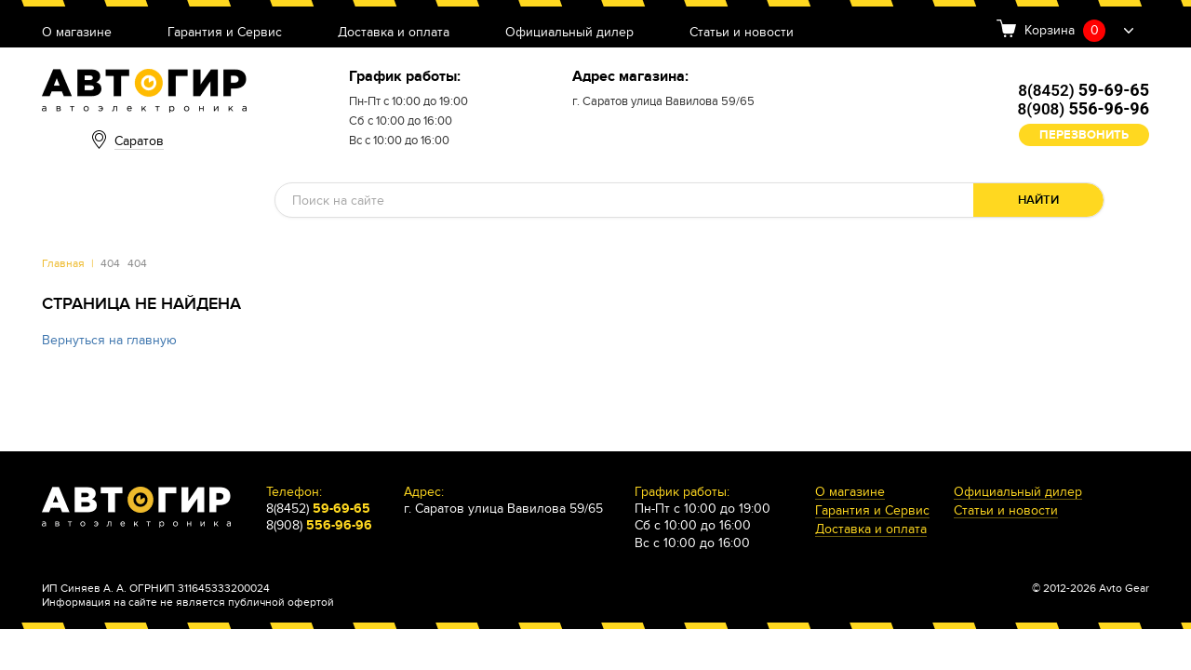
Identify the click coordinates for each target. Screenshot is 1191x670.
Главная (63, 263)
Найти (1038, 200)
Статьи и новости (741, 33)
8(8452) (1083, 90)
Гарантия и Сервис (224, 33)
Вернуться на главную (109, 340)
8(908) (1083, 109)
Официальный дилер (569, 33)
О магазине (77, 33)
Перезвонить (1084, 134)
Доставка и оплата (393, 33)
